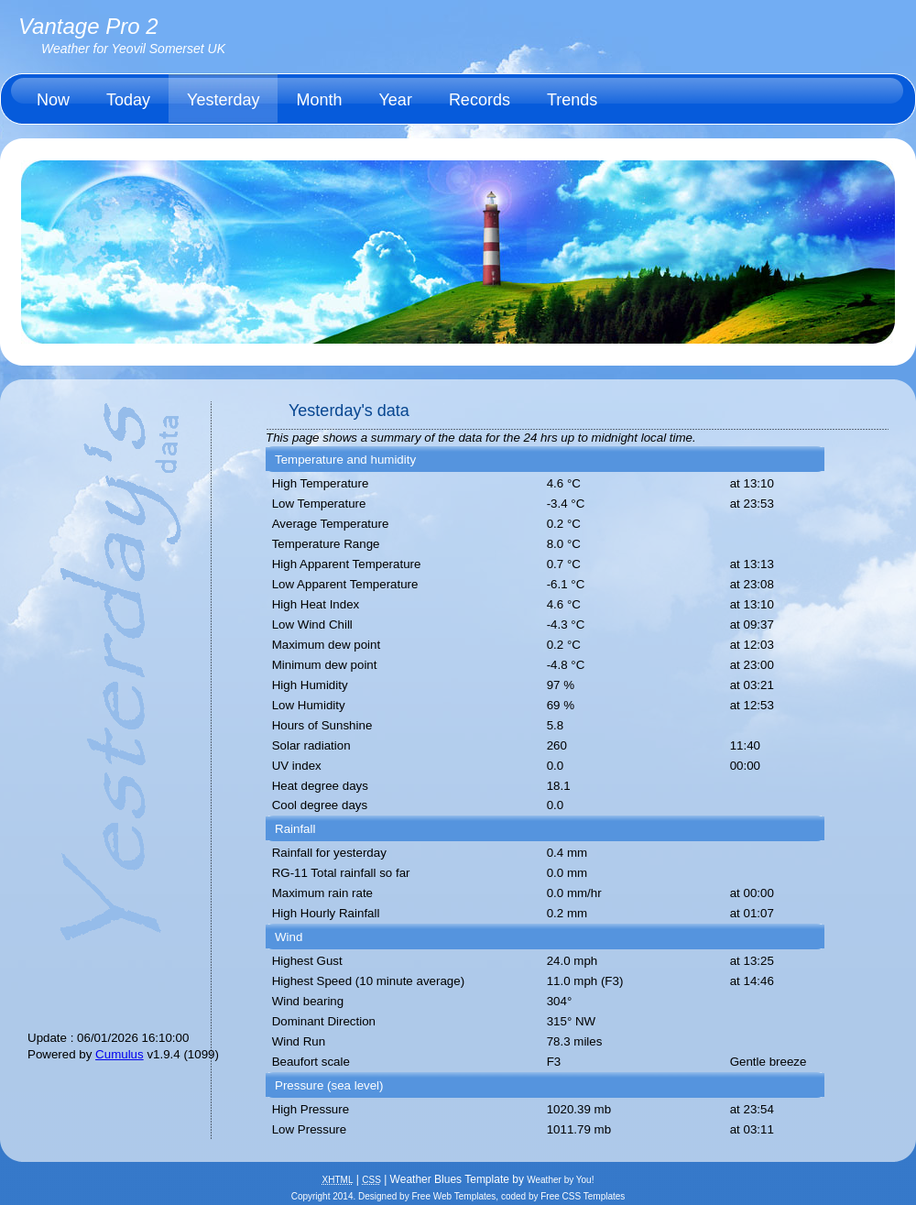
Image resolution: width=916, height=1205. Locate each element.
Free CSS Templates (582, 1196)
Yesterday (223, 100)
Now (53, 100)
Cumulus (119, 1054)
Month (319, 100)
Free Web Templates (453, 1196)
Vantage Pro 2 (88, 26)
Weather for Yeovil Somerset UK (133, 48)
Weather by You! (560, 1180)
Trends (572, 100)
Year (395, 100)
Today (128, 100)
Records (479, 100)
